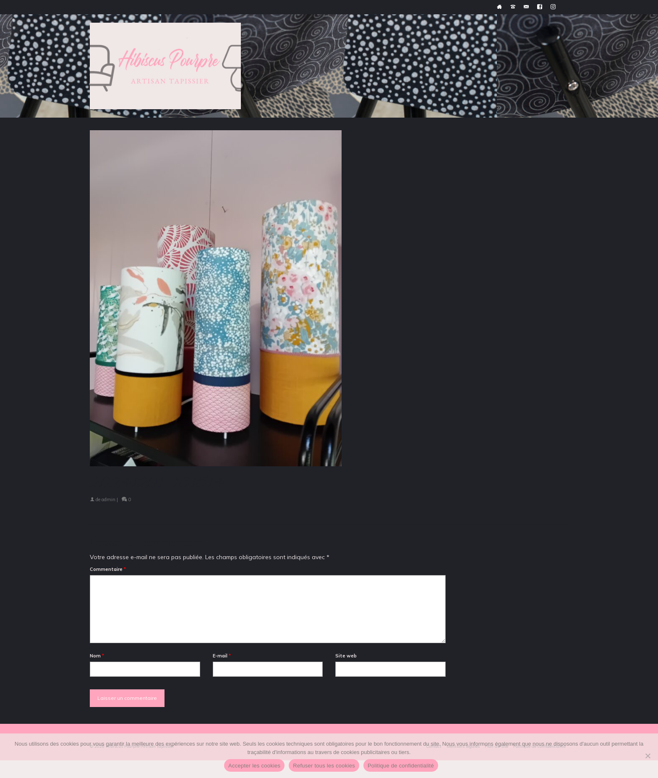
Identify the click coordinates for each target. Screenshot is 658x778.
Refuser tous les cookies (324, 765)
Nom (97, 656)
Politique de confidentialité (401, 765)
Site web (346, 656)
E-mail (222, 656)
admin (108, 499)
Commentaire (108, 569)
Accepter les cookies (254, 765)
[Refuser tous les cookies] (647, 756)
